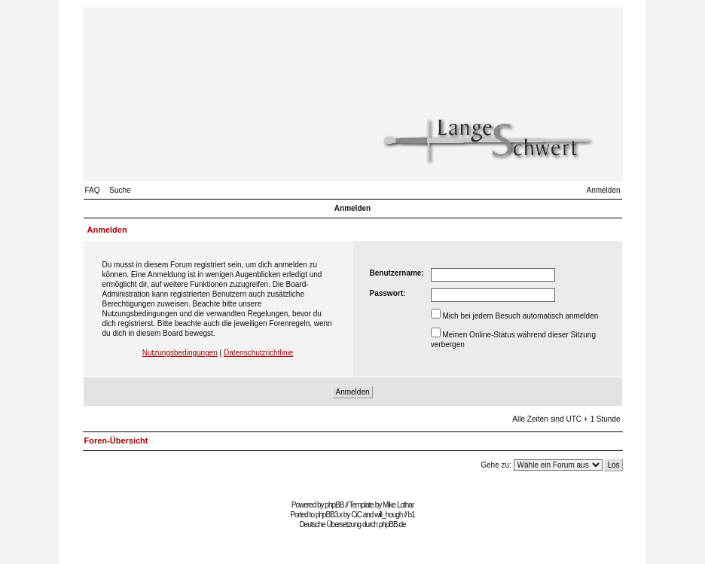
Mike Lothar (398, 505)
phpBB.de (392, 524)
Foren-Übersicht (116, 440)
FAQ (92, 190)
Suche (119, 190)
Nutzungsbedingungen (180, 353)
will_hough (388, 515)
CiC (356, 515)
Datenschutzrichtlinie (258, 353)
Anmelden (603, 190)
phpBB (334, 505)
